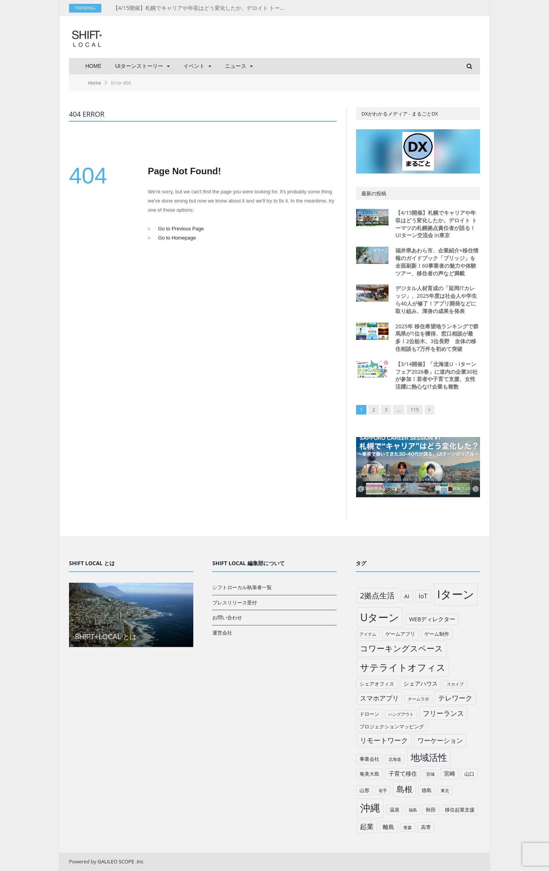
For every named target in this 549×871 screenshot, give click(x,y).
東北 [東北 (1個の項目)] (445, 790)
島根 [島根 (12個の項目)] (404, 788)
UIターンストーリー (139, 66)
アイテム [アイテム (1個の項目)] (368, 634)
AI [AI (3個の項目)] (406, 596)
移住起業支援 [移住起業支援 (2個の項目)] (460, 809)
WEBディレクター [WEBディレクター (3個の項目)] (432, 619)
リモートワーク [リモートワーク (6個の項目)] (384, 740)
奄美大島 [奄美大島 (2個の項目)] (369, 773)
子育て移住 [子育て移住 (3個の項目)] (402, 773)
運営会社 (222, 632)
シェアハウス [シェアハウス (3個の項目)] (420, 683)
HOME (93, 66)
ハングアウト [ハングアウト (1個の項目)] (401, 714)
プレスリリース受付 (234, 602)
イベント (194, 66)
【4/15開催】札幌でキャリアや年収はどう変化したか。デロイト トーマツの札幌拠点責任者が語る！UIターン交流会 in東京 (200, 8)
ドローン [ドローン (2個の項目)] (369, 713)
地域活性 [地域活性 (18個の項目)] (429, 757)
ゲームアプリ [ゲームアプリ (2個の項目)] (400, 633)
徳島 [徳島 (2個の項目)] (427, 790)
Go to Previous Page (181, 228)
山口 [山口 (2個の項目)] (469, 773)
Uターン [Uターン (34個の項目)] (380, 617)
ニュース (235, 66)
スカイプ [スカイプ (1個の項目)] (455, 684)
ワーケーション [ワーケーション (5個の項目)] (440, 740)
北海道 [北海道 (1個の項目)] (394, 759)
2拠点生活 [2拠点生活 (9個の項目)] (377, 595)
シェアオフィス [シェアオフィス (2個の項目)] (377, 683)
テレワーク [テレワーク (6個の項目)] (455, 697)
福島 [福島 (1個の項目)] (413, 810)
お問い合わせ (227, 617)
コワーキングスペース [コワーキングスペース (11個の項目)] (401, 648)
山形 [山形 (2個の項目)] (364, 790)
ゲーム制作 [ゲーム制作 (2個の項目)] (436, 633)
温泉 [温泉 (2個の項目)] (395, 809)
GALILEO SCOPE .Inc (121, 861)
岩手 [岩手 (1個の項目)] (383, 790)
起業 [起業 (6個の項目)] (367, 826)
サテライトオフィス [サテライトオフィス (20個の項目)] (403, 667)
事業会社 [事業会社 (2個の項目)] (369, 758)
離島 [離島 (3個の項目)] (388, 827)
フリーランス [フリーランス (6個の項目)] (443, 713)
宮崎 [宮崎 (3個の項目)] (449, 773)
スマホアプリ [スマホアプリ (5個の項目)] (379, 698)
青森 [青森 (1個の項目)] (407, 827)
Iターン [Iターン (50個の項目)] (455, 594)
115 (414, 409)
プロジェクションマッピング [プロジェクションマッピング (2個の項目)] (392, 726)
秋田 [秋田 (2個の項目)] (431, 809)
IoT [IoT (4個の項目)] (423, 596)
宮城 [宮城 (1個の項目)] (430, 774)
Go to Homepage (177, 238)
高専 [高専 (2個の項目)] (426, 827)
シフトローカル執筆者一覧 (242, 587)
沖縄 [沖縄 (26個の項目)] (370, 808)
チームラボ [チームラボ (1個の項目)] (418, 699)
